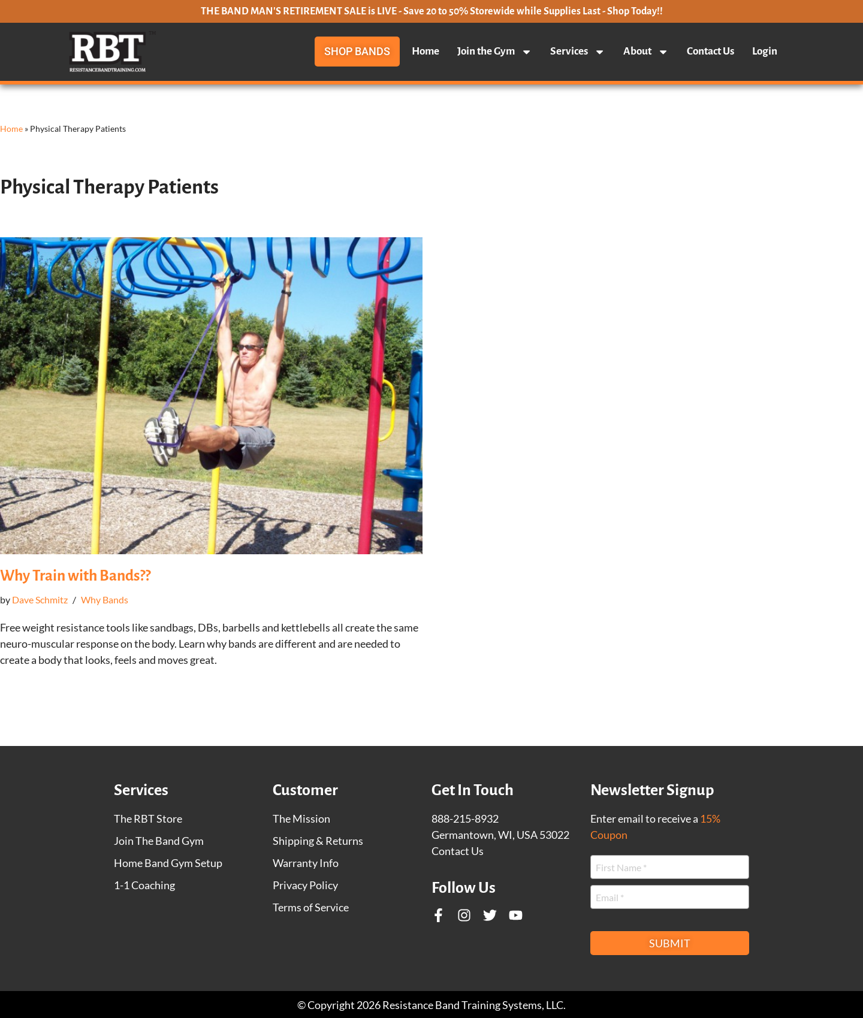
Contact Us (710, 51)
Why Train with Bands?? (75, 575)
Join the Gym (494, 52)
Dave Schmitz (40, 599)
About (646, 52)
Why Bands (104, 599)
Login (764, 51)
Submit (669, 943)
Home (425, 51)
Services (577, 52)
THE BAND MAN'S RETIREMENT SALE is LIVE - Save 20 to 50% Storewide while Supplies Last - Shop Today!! (432, 11)
